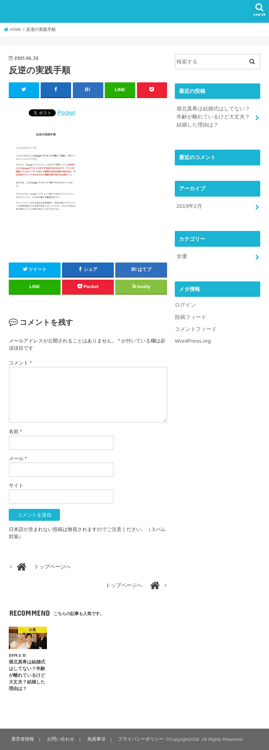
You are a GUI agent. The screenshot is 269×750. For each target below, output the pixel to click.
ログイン (185, 301)
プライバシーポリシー (137, 739)
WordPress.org (192, 336)
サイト (16, 485)
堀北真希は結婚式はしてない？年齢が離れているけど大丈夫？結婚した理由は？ (213, 115)
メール (18, 458)
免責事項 (94, 739)
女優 (181, 253)
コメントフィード (196, 325)
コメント (20, 362)
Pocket (66, 112)
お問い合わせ (59, 739)
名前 (15, 431)
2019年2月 (188, 204)
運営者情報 (22, 739)
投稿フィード (190, 313)
